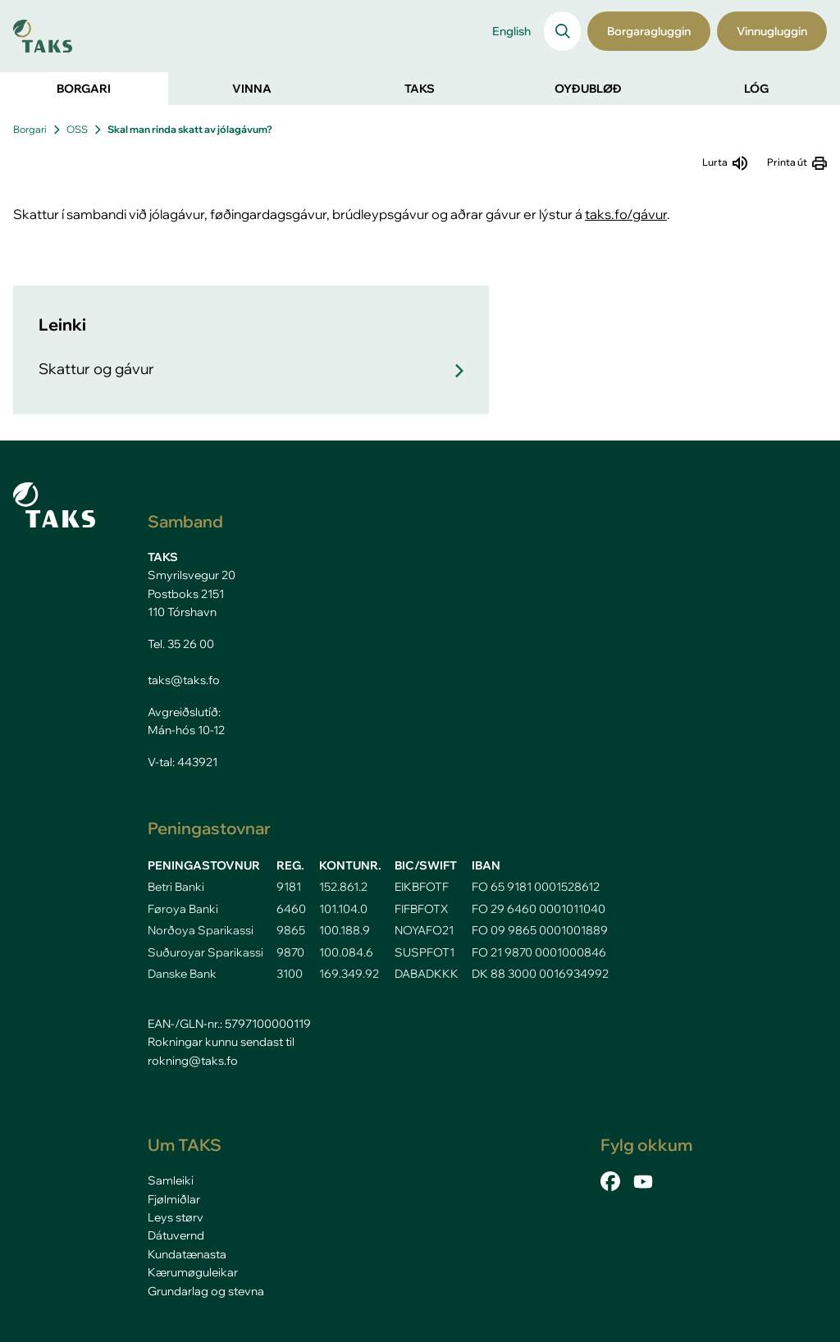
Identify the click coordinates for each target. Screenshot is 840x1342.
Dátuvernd (176, 1235)
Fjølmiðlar (174, 1199)
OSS (77, 129)
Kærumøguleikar (193, 1272)
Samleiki (171, 1180)
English (511, 31)
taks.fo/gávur (626, 214)
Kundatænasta (187, 1254)
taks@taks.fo (184, 680)
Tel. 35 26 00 (181, 644)
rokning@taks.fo (193, 1060)
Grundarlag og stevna (206, 1291)
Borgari (30, 129)
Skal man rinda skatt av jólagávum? (189, 129)
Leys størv (175, 1217)
